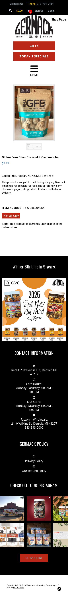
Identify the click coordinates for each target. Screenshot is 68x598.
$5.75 (5, 163)
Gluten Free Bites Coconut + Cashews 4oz (31, 157)
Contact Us (16, 3)
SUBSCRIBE (34, 558)
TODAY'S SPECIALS (34, 56)
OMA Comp (18, 588)
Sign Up (39, 10)
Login (51, 10)
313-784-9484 (45, 3)
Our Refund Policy (34, 471)
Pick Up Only (11, 216)
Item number (11, 208)
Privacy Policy (34, 461)
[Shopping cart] (19, 10)
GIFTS (34, 46)
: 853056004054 (34, 208)
